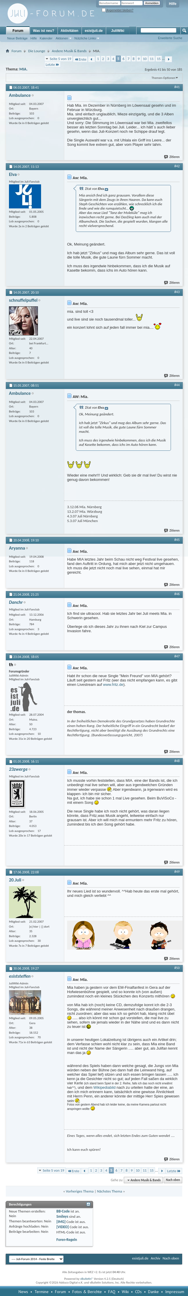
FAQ (111, 1291)
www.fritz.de (113, 684)
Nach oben (173, 1180)
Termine (41, 1291)
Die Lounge (36, 51)
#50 (177, 968)
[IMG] (61, 1221)
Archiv (155, 1258)
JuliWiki (117, 31)
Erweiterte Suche (170, 38)
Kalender (46, 38)
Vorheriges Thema (80, 1191)
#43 (177, 292)
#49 (177, 872)
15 (159, 59)
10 (145, 59)
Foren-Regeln (66, 1239)
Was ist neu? (43, 31)
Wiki (125, 1291)
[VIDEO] (62, 1227)
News (23, 1291)
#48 (177, 761)
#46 (177, 594)
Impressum (174, 1291)
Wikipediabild (104, 1087)
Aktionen (62, 38)
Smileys (62, 1216)
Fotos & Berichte (87, 1291)
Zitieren (172, 157)
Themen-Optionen (163, 78)
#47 (177, 656)
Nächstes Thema (109, 1191)
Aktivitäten (69, 31)
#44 (177, 385)
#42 (177, 166)
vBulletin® (86, 1279)
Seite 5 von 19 (60, 59)
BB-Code (63, 1211)
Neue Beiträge (17, 38)
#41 (177, 87)
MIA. (23, 69)
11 (152, 59)
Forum (17, 31)
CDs (138, 1291)
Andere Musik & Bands (69, 51)
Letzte (52, 64)
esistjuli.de (94, 31)
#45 (177, 540)
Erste (80, 59)
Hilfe (172, 4)
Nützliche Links (85, 38)
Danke (153, 1291)
